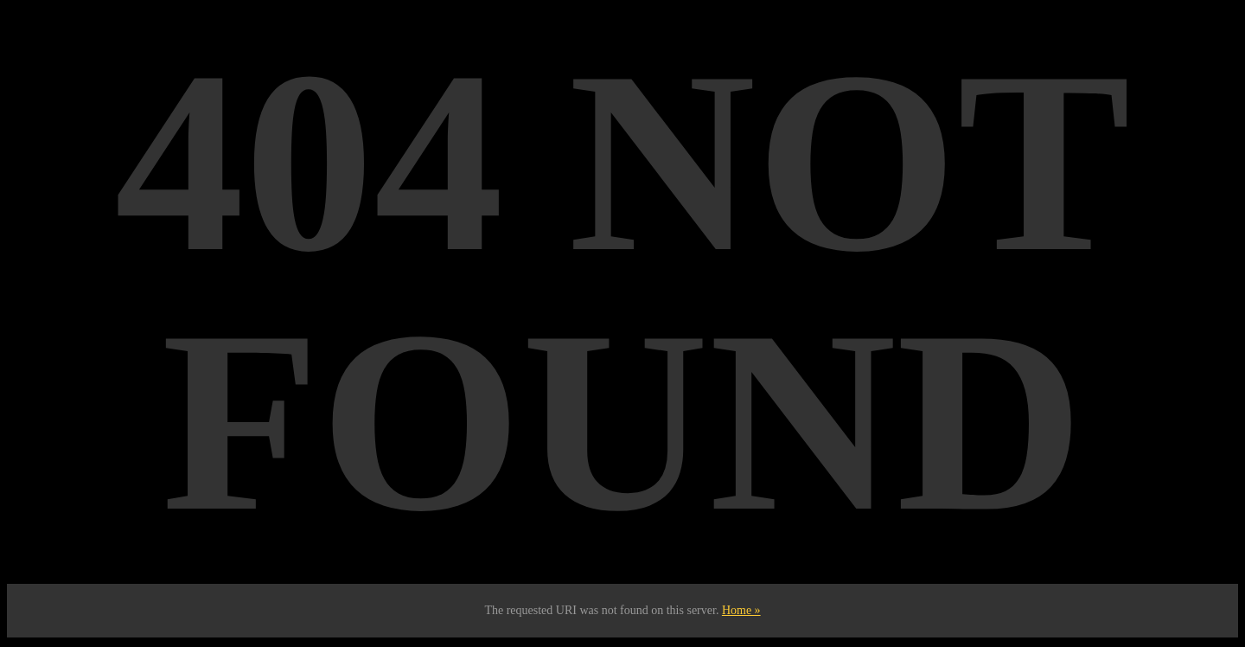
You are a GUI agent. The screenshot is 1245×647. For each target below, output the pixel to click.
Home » (741, 610)
